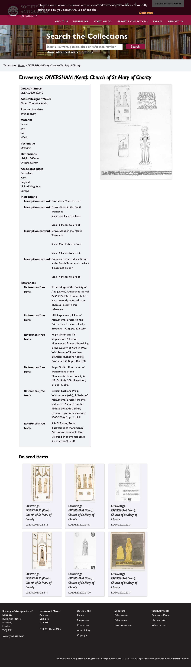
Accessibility (83, 630)
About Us (61, 21)
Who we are (121, 619)
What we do (102, 21)
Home (21, 65)
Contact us (83, 625)
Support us (83, 619)
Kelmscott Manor (161, 614)
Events (157, 21)
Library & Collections (132, 21)
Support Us (175, 21)
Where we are (159, 625)
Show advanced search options (69, 52)
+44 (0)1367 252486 (50, 628)
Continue (146, 13)
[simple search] (84, 47)
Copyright (82, 635)
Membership (81, 21)
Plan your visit (159, 619)
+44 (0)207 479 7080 (13, 636)
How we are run (123, 625)
